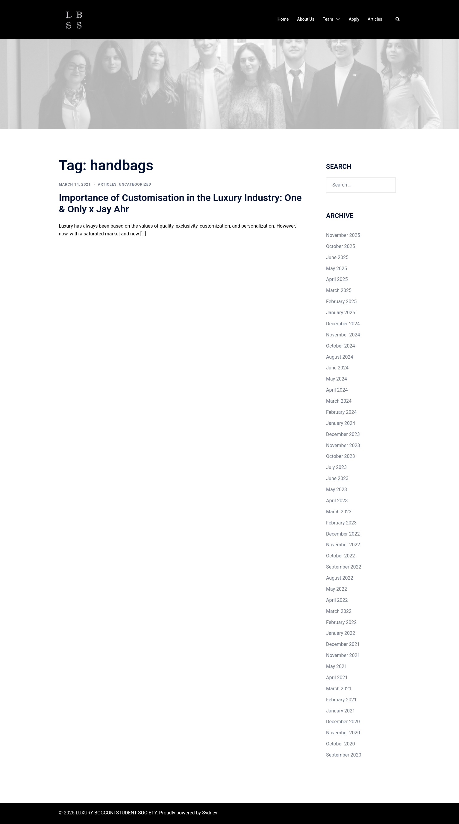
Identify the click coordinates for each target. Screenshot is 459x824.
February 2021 (341, 700)
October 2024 (340, 346)
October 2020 (340, 744)
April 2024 (337, 390)
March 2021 (339, 688)
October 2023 (340, 456)
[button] (398, 19)
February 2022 (341, 622)
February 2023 (341, 523)
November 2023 (343, 445)
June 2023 (337, 478)
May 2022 (336, 589)
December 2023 (343, 434)
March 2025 (339, 290)
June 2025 (337, 257)
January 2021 (340, 711)
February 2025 (341, 301)
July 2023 (336, 467)
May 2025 (336, 268)
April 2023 (337, 500)
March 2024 (339, 401)
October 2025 (340, 246)
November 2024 (343, 335)
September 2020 (343, 755)
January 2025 (340, 312)
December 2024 (343, 324)
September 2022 (343, 567)
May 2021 (336, 666)
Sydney (209, 813)
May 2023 (336, 489)
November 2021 (343, 655)
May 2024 (336, 379)
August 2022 (339, 578)
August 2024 (339, 357)
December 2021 (343, 644)
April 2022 (337, 600)
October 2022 (340, 556)
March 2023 (339, 512)
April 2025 (337, 279)
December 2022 (343, 534)
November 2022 (343, 545)
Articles (375, 19)
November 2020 (343, 733)
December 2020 (343, 721)
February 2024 (341, 412)
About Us (305, 19)
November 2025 (343, 235)
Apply (354, 19)
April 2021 (337, 677)
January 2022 (340, 633)
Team (328, 19)
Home (283, 19)
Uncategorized (135, 184)
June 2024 (337, 368)
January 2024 (340, 423)
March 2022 (339, 611)
